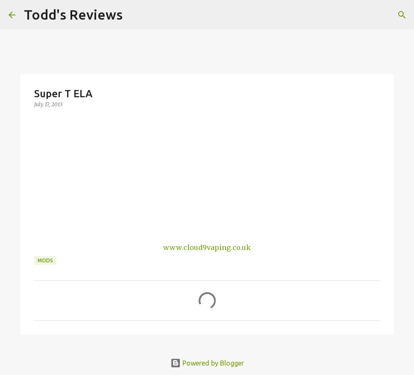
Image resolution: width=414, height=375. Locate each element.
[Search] (134, 15)
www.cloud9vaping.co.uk (207, 247)
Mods (45, 260)
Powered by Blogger (207, 363)
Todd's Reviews (73, 14)
